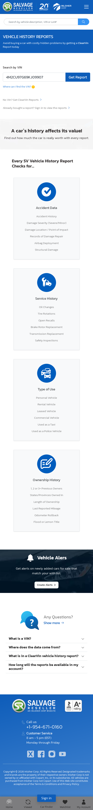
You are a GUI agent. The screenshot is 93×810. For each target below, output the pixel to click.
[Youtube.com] (62, 754)
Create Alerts (45, 585)
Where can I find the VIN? (19, 86)
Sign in (46, 798)
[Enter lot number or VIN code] (34, 77)
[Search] (83, 21)
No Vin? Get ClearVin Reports (22, 100)
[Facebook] (41, 754)
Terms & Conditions (46, 784)
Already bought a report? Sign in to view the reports (36, 108)
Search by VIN (12, 67)
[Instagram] (52, 754)
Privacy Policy (71, 784)
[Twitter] (30, 754)
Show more (54, 622)
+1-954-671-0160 (44, 726)
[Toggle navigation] (86, 6)
